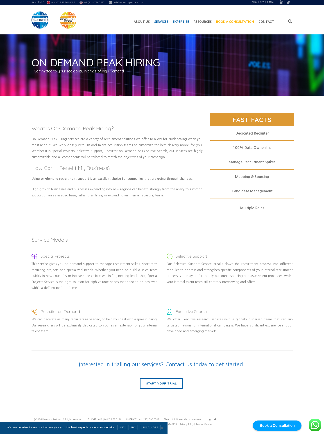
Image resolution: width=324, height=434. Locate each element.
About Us (142, 21)
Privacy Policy (187, 424)
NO (133, 427)
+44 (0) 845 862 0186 (63, 2)
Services (161, 21)
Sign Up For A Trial (263, 2)
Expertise (181, 21)
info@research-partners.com (128, 2)
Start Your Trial (161, 383)
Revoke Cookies (204, 424)
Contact (266, 21)
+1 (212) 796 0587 (94, 2)
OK (122, 427)
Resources (203, 21)
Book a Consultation (235, 21)
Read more (150, 427)
